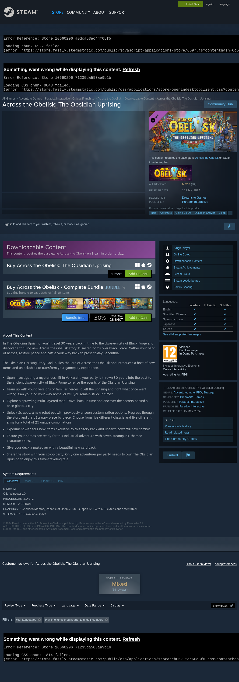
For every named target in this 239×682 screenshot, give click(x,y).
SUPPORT (117, 12)
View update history (178, 432)
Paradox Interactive (195, 207)
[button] (138, 279)
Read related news (177, 438)
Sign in (8, 229)
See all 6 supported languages (182, 340)
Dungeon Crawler (205, 218)
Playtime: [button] (109, 632)
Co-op (222, 218)
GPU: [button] (221, 632)
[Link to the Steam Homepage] (24, 16)
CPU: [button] (205, 632)
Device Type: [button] (12, 638)
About (99, 12)
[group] (119, 635)
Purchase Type (42, 617)
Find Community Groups (181, 444)
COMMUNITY (78, 12)
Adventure (166, 218)
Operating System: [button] (181, 632)
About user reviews (198, 569)
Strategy (209, 398)
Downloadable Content (139, 104)
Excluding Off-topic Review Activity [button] (73, 632)
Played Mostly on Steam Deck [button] (142, 632)
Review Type (13, 617)
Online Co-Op (183, 218)
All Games (9, 104)
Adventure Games (30, 104)
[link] (107, 323)
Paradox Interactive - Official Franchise (70, 104)
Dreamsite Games (194, 203)
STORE (57, 12)
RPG (199, 398)
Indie (153, 218)
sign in (209, 4)
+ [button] (230, 218)
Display (115, 617)
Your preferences (226, 569)
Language (68, 617)
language (224, 4)
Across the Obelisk (109, 104)
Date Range (93, 617)
